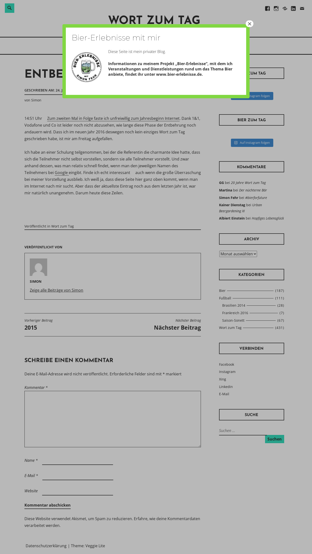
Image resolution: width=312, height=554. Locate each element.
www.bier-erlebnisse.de (179, 74)
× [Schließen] (249, 23)
